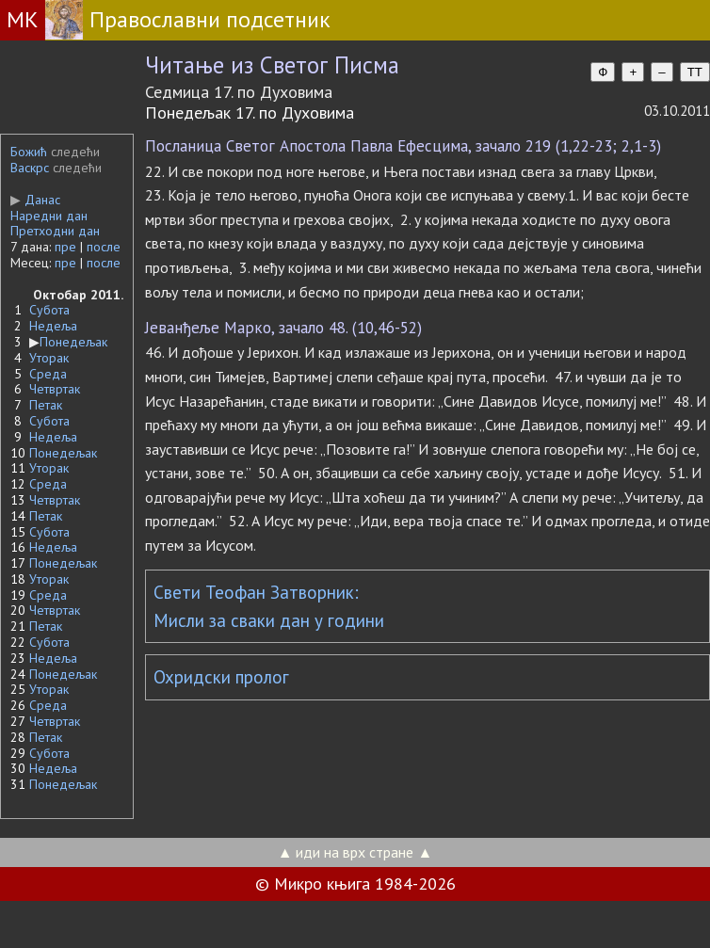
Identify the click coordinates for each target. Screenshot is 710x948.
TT (694, 72)
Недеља (53, 325)
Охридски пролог (221, 677)
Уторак (49, 357)
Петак (45, 404)
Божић (28, 151)
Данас (35, 199)
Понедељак (73, 341)
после (104, 246)
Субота (49, 309)
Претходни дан (55, 230)
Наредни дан (49, 215)
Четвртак (54, 388)
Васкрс (29, 167)
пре (65, 246)
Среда (48, 373)
